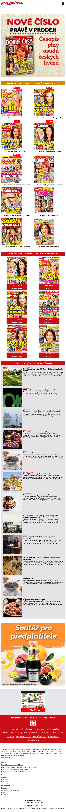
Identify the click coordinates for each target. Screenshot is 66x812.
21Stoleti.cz (43, 733)
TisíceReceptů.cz (52, 729)
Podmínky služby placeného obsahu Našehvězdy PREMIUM (18, 767)
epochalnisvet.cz (27, 577)
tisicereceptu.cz (27, 493)
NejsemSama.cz (33, 740)
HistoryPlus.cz (53, 736)
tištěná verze (17, 285)
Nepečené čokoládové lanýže (34, 600)
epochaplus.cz (26, 388)
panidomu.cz (26, 451)
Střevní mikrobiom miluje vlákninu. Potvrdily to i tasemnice (41, 558)
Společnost (4, 777)
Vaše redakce (5, 757)
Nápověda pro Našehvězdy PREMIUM (12, 765)
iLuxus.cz (10, 736)
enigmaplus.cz (26, 409)
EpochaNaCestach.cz (28, 733)
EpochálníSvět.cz (56, 733)
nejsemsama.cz (27, 598)
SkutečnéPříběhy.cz (11, 733)
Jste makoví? (28, 453)
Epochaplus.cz (12, 729)
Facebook (4, 788)
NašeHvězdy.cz (26, 729)
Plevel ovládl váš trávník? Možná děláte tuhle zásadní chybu (43, 370)
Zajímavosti (4, 783)
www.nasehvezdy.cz (33, 800)
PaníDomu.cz (39, 729)
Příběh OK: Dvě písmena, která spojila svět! (39, 390)
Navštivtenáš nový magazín (33, 710)
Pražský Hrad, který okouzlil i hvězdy (37, 474)
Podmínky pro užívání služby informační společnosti (16, 771)
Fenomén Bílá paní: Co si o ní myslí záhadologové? (41, 411)
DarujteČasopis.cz (39, 736)
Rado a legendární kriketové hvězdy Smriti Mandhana (39, 537)
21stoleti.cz (26, 556)
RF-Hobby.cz (37, 806)
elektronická (17, 288)
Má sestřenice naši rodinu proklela (36, 432)
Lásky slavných (5, 781)
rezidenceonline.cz (27, 367)
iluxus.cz (25, 535)
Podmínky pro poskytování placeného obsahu (14, 769)
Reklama (3, 794)
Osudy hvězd (5, 779)
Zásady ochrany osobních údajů (10, 790)
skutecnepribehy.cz (27, 430)
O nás (3, 792)
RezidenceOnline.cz (23, 736)
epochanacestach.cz (28, 472)
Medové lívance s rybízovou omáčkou (37, 495)
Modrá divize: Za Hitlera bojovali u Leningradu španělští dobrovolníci (40, 516)
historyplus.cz (26, 514)
